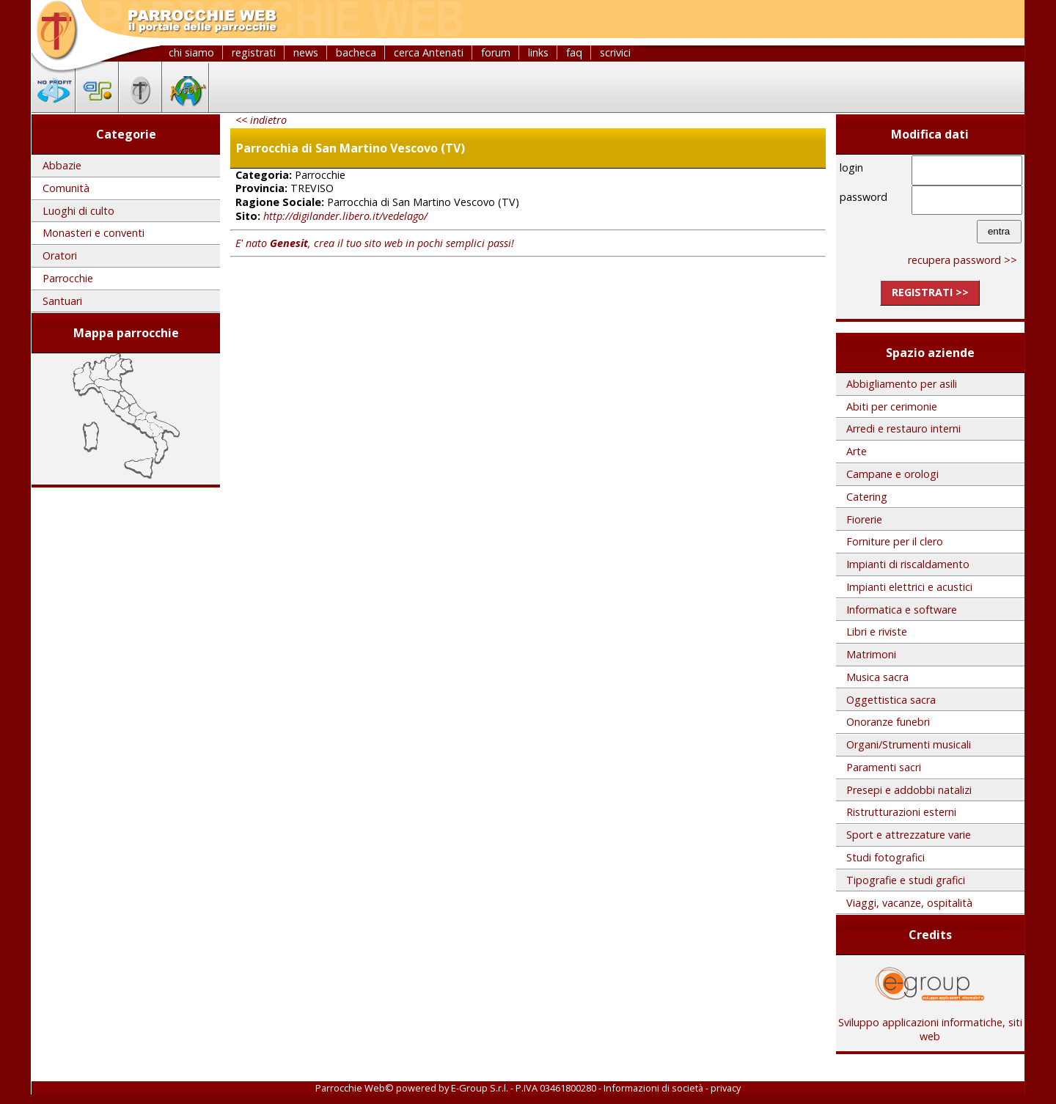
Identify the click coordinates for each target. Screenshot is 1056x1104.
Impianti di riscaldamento (907, 564)
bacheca (356, 52)
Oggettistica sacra (891, 700)
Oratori (60, 255)
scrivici (615, 52)
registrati (254, 52)
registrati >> (930, 292)
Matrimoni (871, 654)
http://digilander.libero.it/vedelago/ (345, 216)
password (863, 197)
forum (495, 52)
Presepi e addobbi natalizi (909, 790)
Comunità (66, 188)
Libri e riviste (876, 632)
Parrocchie (68, 278)
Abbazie (62, 165)
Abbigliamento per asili (901, 384)
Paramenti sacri (883, 767)
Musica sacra (877, 677)
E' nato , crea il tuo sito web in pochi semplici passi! (374, 243)
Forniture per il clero (894, 541)
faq (574, 52)
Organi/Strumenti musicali (908, 744)
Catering (866, 497)
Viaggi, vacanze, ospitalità (909, 903)
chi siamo (191, 52)
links (538, 52)
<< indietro (261, 120)
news (305, 52)
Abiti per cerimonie (891, 406)
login (851, 167)
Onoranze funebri (888, 722)
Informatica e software (901, 610)
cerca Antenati (428, 52)
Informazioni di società (653, 1087)
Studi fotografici (885, 857)
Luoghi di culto (78, 211)
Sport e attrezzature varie (908, 835)
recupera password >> (962, 260)
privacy (726, 1087)
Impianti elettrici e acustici (909, 587)
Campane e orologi (892, 474)
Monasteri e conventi (93, 233)
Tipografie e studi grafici (905, 880)
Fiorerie (864, 519)
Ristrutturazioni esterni (901, 812)
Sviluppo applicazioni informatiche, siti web (930, 1024)
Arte (856, 451)
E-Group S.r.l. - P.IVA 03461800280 (523, 1087)
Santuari (62, 301)
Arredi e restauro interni (903, 428)
